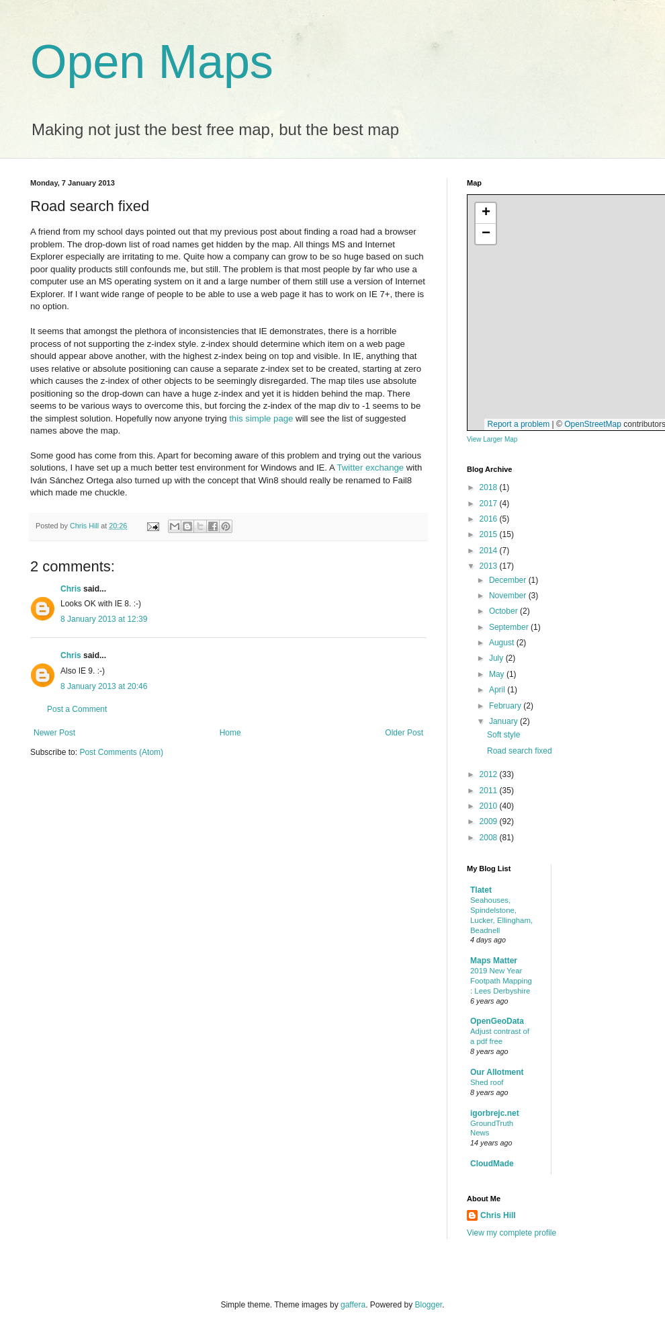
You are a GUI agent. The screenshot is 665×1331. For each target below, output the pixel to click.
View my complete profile (511, 1233)
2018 (490, 487)
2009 (490, 821)
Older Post (404, 732)
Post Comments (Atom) (121, 752)
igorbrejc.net (494, 1113)
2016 (490, 519)
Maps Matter (493, 960)
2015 (490, 534)
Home (230, 732)
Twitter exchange (370, 467)
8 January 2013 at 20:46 (103, 686)
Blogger (429, 1304)
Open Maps (151, 62)
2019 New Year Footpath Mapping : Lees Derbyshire (501, 981)
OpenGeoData (497, 1021)
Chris (70, 589)
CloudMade (492, 1163)
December (509, 580)
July (497, 658)
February (506, 706)
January (504, 721)
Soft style (503, 734)
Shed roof (486, 1082)
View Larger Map (492, 439)
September (510, 627)
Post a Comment (77, 709)
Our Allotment (497, 1072)
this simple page (261, 418)
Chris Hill (498, 1215)
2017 (490, 503)
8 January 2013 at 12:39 (103, 619)
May (497, 674)
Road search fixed (519, 751)
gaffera (353, 1304)
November (509, 595)
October (504, 611)
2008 (490, 837)
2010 (490, 806)
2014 (490, 550)
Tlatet (481, 890)
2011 (490, 790)
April (498, 689)
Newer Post (54, 732)
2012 (490, 774)
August (503, 642)
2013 (490, 566)
